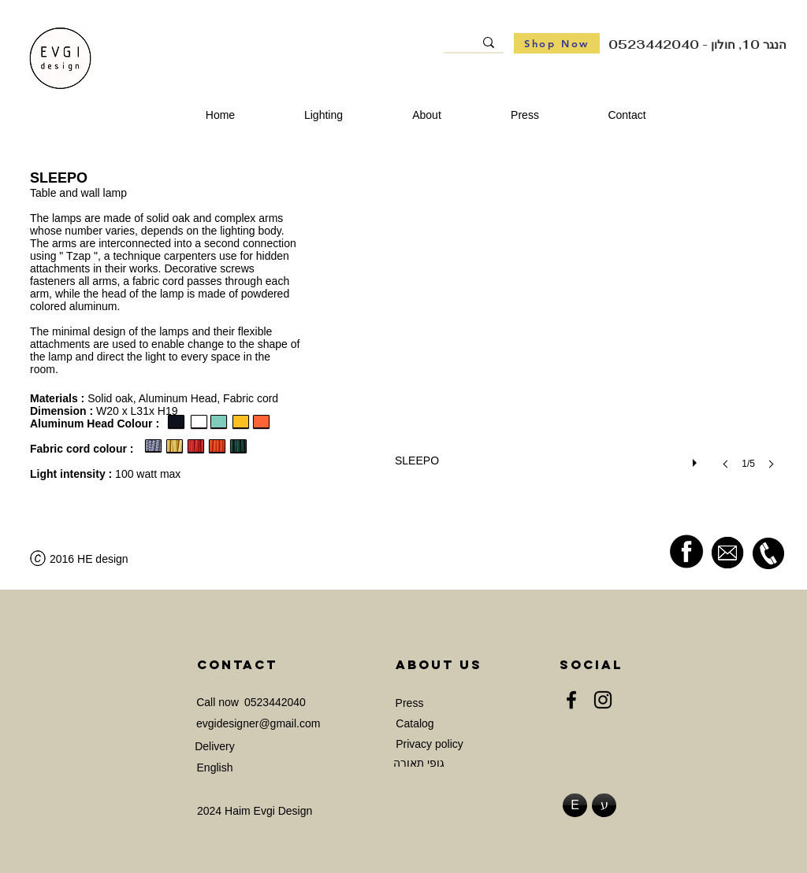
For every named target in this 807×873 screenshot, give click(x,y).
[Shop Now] (557, 43)
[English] (214, 767)
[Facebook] (571, 700)
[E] (575, 805)
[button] (589, 335)
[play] (696, 459)
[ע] (604, 805)
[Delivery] (214, 746)
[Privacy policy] (429, 744)
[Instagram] (603, 700)
